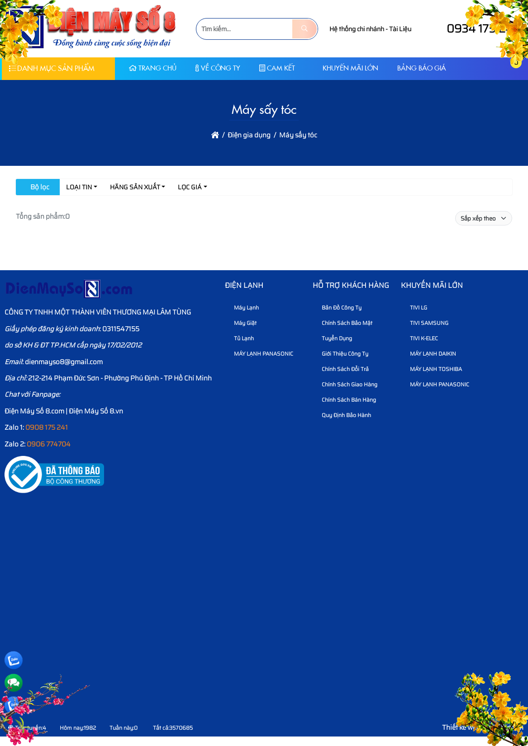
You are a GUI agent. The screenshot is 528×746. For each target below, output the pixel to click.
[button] (494, 68)
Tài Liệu (400, 29)
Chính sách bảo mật (343, 323)
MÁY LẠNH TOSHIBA (432, 369)
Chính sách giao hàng (346, 384)
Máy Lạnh (243, 307)
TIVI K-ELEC (420, 338)
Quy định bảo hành (343, 415)
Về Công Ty (217, 68)
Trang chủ (152, 68)
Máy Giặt (242, 323)
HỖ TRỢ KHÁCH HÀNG (351, 285)
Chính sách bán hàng (345, 399)
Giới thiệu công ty (341, 353)
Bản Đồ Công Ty (338, 307)
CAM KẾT (277, 68)
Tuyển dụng (333, 338)
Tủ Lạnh (240, 338)
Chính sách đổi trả (342, 369)
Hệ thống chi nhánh (356, 29)
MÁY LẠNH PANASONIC (260, 353)
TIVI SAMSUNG (425, 323)
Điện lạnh (244, 285)
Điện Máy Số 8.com (34, 411)
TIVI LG (415, 307)
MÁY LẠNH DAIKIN (429, 353)
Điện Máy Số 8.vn (96, 411)
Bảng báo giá (421, 68)
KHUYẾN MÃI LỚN (346, 68)
